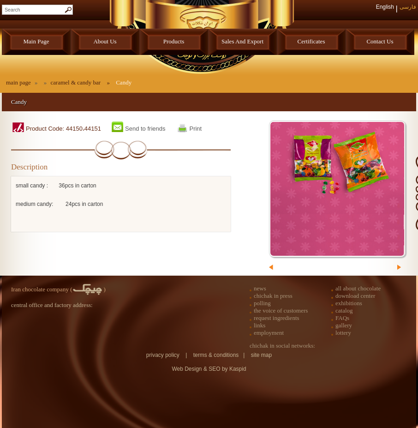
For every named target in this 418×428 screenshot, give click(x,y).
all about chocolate (358, 288)
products (174, 41)
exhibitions (348, 303)
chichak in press (273, 295)
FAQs (342, 317)
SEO (215, 369)
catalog (344, 310)
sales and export (242, 41)
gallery (343, 325)
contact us (379, 41)
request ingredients (276, 317)
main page (36, 41)
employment (269, 332)
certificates (311, 41)
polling (262, 303)
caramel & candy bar (76, 82)
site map (261, 355)
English (385, 7)
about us (104, 41)
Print (195, 128)
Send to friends (145, 128)
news (260, 288)
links (259, 325)
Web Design (187, 369)
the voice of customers (281, 310)
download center (355, 295)
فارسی (408, 7)
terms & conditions (216, 355)
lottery (343, 332)
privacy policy (162, 355)
